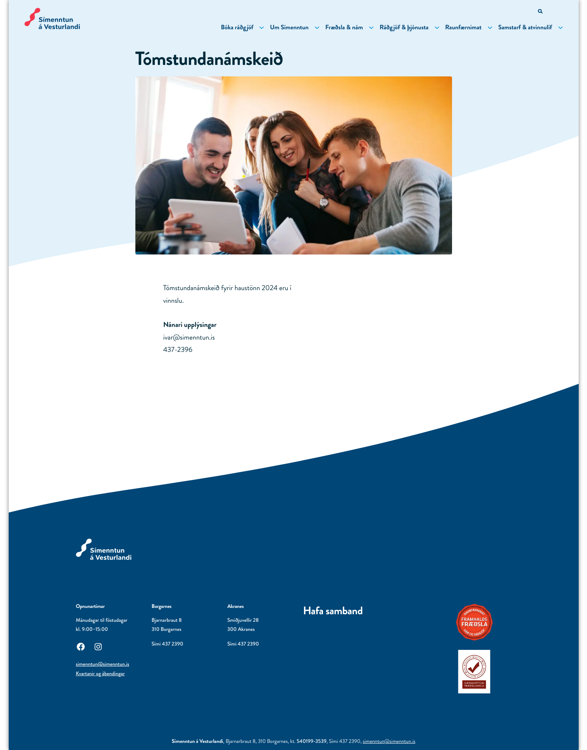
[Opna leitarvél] (541, 12)
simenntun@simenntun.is (102, 664)
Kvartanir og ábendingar (100, 674)
